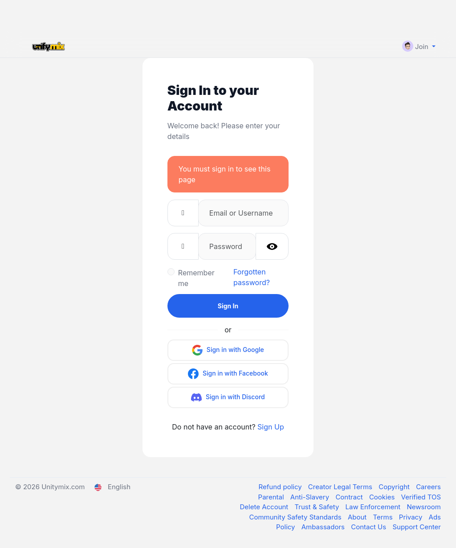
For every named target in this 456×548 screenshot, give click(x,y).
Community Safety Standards (296, 517)
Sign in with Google (228, 350)
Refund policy (281, 487)
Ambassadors (323, 527)
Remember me (196, 278)
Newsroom (424, 507)
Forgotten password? (251, 277)
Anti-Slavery (310, 497)
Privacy (411, 517)
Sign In (228, 306)
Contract (350, 497)
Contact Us (369, 527)
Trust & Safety (318, 507)
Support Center (416, 527)
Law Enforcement (374, 507)
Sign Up (270, 426)
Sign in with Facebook (228, 373)
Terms (383, 517)
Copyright (395, 487)
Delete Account (265, 507)
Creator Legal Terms (341, 487)
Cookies (383, 497)
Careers (428, 487)
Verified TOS (421, 497)
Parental (272, 497)
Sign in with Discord (228, 397)
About (358, 517)
